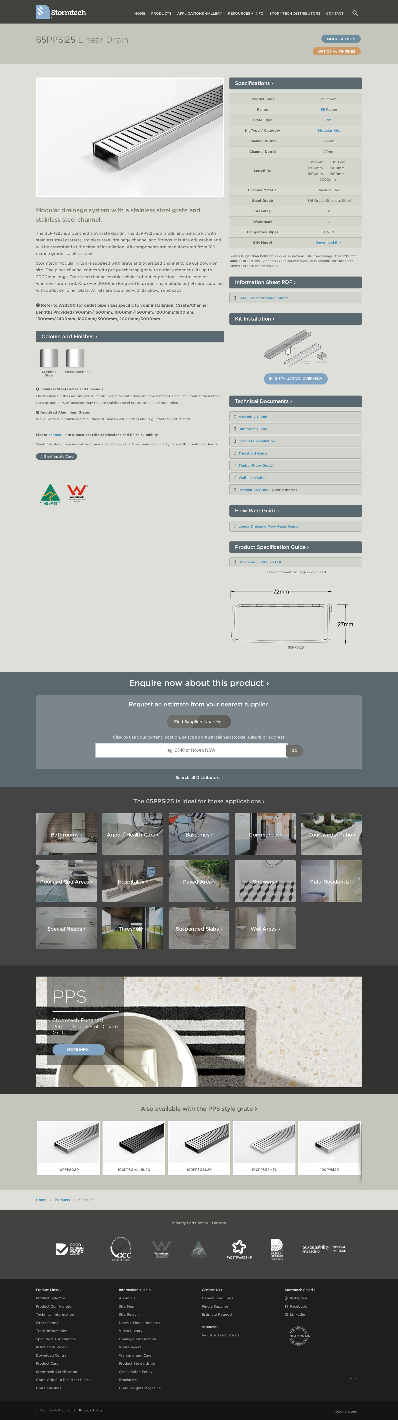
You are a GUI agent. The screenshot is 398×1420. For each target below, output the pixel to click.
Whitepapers (130, 1347)
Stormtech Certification (56, 1372)
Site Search (129, 1314)
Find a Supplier (215, 1306)
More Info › (78, 1049)
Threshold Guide (253, 453)
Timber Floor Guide (256, 465)
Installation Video (51, 1347)
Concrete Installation (257, 441)
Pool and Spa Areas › (66, 882)
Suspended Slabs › (199, 929)
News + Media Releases (139, 1323)
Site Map (126, 1306)
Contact (335, 13)
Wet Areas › (265, 929)
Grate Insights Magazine (140, 1388)
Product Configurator (54, 1306)
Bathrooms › (66, 835)
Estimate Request (217, 1314)
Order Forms (47, 1323)
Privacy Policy (90, 1410)
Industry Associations (220, 1335)
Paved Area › (199, 882)
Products (161, 13)
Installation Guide (254, 490)
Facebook (296, 1306)
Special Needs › (66, 929)
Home (139, 13)
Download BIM (329, 243)
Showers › (265, 882)
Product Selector (50, 1298)
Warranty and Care (135, 1355)
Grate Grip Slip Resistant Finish (63, 1380)
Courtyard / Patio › (331, 835)
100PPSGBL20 (199, 1170)
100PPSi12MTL (264, 1170)
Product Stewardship (137, 1363)
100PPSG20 (68, 1170)
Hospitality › (133, 882)
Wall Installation (253, 478)
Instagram (296, 1298)
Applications (199, 13)
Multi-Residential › (331, 882)
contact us (57, 441)
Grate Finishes (48, 1388)
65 (323, 109)
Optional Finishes (336, 51)
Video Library (131, 1331)
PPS (329, 120)
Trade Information (51, 1331)
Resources (246, 13)
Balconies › (199, 835)
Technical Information (55, 1314)
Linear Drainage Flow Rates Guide (268, 526)
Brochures (128, 1380)
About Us (127, 1298)
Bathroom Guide (253, 429)
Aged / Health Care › (132, 835)
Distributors (294, 13)
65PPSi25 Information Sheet (263, 298)
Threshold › (133, 929)
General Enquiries (217, 1298)
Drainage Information (137, 1339)
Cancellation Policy (136, 1372)
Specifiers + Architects (56, 1339)
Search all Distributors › (199, 777)
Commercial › (265, 835)
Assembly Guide (253, 417)
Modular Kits (341, 39)
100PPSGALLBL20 (134, 1170)
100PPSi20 (329, 1170)
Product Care (47, 1363)
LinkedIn (295, 1314)
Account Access (345, 1411)
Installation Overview (295, 378)
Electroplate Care (56, 462)
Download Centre (51, 1355)
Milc (353, 1379)
